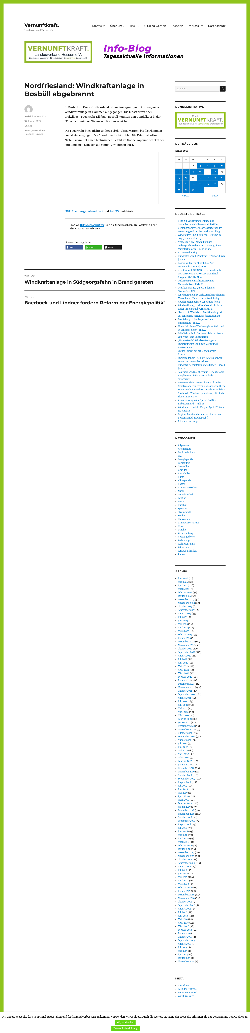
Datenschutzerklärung (125, 1028)
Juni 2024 (183, 578)
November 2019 (186, 771)
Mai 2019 (183, 792)
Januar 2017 (184, 891)
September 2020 (186, 736)
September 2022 (186, 652)
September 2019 (186, 778)
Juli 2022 (182, 659)
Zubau (181, 554)
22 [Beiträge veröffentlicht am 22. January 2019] (186, 183)
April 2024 (183, 585)
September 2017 (186, 863)
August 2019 (184, 782)
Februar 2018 (185, 845)
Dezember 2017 (186, 852)
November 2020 (186, 729)
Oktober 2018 (185, 817)
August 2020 (184, 740)
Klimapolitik (184, 480)
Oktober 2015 (185, 936)
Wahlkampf (184, 540)
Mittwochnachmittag (92, 225)
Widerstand (184, 547)
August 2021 (184, 697)
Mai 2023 (183, 624)
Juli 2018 (182, 828)
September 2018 (186, 820)
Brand (27, 130)
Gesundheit (38, 130)
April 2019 (183, 796)
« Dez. (185, 195)
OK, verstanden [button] (125, 1022)
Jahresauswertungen (189, 421)
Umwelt (182, 526)
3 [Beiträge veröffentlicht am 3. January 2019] (200, 165)
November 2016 (186, 898)
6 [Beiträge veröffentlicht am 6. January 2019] (222, 165)
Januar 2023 (184, 638)
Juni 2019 (183, 789)
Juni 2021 (183, 705)
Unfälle (28, 125)
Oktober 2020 (185, 733)
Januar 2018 (184, 849)
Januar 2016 (184, 933)
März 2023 (183, 631)
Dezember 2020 (186, 726)
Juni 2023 (183, 620)
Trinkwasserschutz (188, 522)
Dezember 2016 (186, 894)
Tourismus (184, 519)
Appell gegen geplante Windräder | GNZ (199, 301)
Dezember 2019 (186, 768)
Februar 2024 (185, 592)
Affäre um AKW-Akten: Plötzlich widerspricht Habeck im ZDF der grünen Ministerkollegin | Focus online (199, 246)
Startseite (98, 25)
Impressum (195, 25)
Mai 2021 (183, 708)
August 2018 (184, 824)
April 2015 (183, 954)
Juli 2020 (182, 743)
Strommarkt (184, 512)
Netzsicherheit (186, 494)
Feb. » (215, 195)
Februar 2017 (185, 887)
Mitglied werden (155, 25)
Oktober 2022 (185, 648)
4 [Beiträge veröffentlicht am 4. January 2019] (207, 165)
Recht (181, 501)
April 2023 (183, 627)
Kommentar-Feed (187, 992)
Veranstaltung (185, 533)
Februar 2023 (185, 634)
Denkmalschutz (186, 452)
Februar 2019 (185, 803)
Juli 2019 (182, 785)
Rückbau (182, 505)
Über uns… (117, 25)
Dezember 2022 (186, 641)
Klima (181, 477)
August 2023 (184, 613)
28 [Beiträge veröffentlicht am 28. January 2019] (179, 189)
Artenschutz (184, 448)
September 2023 (186, 610)
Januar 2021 (184, 722)
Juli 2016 (182, 912)
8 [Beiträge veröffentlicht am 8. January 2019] (186, 171)
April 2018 (183, 838)
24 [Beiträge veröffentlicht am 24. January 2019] (200, 183)
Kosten (181, 484)
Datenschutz (217, 25)
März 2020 (183, 757)
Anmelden (183, 985)
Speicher (182, 508)
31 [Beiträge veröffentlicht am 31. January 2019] (200, 189)
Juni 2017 (183, 873)
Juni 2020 (183, 747)
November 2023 (186, 603)
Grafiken (183, 470)
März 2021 (183, 715)
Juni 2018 (183, 831)
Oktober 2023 (185, 606)
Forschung (184, 463)
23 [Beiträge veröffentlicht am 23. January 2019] (193, 183)
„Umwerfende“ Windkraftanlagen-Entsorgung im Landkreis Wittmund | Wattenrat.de (198, 344)
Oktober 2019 (185, 775)
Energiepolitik (185, 459)
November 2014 (186, 961)
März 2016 (183, 926)
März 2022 (183, 673)
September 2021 (186, 694)
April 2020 (183, 754)
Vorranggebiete (186, 536)
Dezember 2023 (186, 599)
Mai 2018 (183, 835)
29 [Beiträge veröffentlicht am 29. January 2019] (186, 189)
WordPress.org (186, 996)
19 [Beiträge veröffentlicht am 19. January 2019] (214, 177)
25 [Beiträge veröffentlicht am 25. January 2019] (207, 183)
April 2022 (183, 669)
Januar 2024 (184, 596)
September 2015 (186, 940)
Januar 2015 (184, 958)
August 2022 (184, 655)
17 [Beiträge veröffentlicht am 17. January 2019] (200, 177)
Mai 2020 (183, 750)
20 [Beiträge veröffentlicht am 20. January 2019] (222, 177)
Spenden (177, 25)
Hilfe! (132, 25)
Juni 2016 (183, 915)
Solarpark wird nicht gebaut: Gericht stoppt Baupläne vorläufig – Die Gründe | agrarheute (201, 376)
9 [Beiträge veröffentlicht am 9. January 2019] (193, 171)
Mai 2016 (183, 919)
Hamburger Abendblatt (87, 211)
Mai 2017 (183, 877)
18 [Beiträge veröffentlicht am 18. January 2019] (207, 177)
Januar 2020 (184, 764)
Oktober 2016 (185, 901)
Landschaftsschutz (188, 487)
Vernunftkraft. (41, 25)
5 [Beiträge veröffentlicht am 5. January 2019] (214, 165)
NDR (68, 211)
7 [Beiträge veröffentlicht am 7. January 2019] (179, 171)
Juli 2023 (182, 617)
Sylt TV (114, 211)
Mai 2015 (183, 950)
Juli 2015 (182, 947)
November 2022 (186, 645)
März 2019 (183, 799)
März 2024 (183, 589)
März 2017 (183, 884)
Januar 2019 (184, 806)
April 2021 (183, 712)
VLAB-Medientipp (187, 252)
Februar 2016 (185, 929)
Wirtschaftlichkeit (187, 550)
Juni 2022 (183, 662)
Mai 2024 (183, 582)
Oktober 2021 (185, 690)
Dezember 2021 (186, 683)
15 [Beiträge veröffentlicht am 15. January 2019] (186, 177)
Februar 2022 (185, 676)
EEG (180, 455)
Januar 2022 (184, 680)
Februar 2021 (185, 719)
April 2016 (183, 922)
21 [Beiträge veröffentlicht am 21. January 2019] (179, 183)
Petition (182, 498)
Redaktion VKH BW (35, 116)
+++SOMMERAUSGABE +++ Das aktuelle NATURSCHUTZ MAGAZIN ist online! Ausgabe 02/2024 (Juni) (200, 274)
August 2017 (184, 866)
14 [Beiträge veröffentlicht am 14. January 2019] (179, 177)
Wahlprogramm (186, 543)
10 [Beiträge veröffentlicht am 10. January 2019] (200, 171)
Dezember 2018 (186, 810)
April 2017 (183, 880)
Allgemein (183, 445)
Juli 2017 (182, 870)
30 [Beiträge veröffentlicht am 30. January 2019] (193, 189)
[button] (74, 247)
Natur (181, 491)
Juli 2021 (182, 701)
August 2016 (184, 908)
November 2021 (186, 687)
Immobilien (184, 473)
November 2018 (186, 813)
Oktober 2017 (185, 859)
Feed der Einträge (187, 989)
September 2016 (186, 905)
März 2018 (183, 842)
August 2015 (184, 943)
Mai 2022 (183, 666)
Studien (182, 515)
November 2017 (186, 856)
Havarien (29, 134)
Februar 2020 (185, 761)
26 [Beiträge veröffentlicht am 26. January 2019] (214, 183)
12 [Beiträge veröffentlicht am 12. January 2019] (214, 171)
